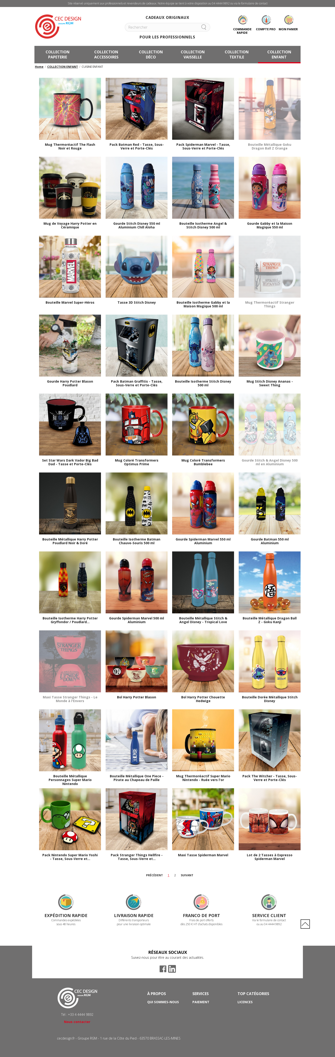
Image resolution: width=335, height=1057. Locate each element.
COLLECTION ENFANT (279, 54)
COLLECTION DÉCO (151, 54)
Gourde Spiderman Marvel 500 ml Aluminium (136, 620)
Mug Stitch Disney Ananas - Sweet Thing (270, 383)
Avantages (157, 1008)
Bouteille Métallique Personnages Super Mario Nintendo (70, 780)
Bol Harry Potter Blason (136, 697)
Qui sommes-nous (163, 1002)
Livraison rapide (134, 915)
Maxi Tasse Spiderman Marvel (203, 855)
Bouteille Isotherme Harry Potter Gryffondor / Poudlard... (70, 620)
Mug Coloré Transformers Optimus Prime (136, 462)
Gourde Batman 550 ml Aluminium (270, 541)
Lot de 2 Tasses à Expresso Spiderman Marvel (269, 857)
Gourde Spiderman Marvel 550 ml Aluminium (203, 541)
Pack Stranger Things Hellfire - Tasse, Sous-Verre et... (137, 857)
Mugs (242, 1021)
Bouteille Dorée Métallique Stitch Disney (270, 699)
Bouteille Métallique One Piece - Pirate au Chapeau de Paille (137, 778)
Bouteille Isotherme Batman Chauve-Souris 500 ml (136, 541)
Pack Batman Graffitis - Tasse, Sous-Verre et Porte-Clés (136, 383)
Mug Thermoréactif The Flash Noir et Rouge (70, 147)
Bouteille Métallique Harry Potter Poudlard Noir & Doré (70, 541)
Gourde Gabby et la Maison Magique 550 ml (269, 226)
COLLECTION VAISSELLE (193, 54)
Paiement (200, 1002)
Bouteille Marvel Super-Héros (70, 303)
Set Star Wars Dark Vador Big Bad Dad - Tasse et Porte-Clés (70, 462)
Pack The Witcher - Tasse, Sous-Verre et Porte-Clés (269, 778)
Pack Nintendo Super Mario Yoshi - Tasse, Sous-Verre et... (70, 857)
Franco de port (201, 915)
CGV (150, 1015)
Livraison (201, 1008)
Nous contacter (77, 1022)
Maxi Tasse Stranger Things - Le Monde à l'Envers (70, 699)
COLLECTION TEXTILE (237, 54)
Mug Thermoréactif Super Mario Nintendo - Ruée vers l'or (203, 778)
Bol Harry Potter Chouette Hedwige (203, 699)
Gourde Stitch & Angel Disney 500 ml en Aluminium (270, 462)
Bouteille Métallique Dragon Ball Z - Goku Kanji (270, 620)
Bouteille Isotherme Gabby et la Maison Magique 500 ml (203, 305)
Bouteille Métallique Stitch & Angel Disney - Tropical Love (203, 620)
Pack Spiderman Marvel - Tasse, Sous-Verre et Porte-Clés (203, 147)
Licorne (244, 1008)
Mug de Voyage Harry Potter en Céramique (70, 226)
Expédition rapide (65, 915)
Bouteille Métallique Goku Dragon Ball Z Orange (269, 147)
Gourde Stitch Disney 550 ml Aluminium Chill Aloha (136, 226)
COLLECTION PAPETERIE (58, 54)
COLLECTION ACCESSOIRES (106, 54)
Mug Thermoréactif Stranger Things (269, 305)
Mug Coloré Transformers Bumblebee (203, 462)
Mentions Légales (163, 1021)
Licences (245, 1002)
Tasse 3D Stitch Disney (136, 303)
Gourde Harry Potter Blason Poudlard (70, 383)
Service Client (269, 915)
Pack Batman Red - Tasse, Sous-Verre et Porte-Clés (137, 147)
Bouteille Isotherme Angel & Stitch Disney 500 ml (203, 226)
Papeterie (246, 1015)
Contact (200, 1021)
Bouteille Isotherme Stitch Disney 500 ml (203, 383)
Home (39, 67)
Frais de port (204, 1015)
